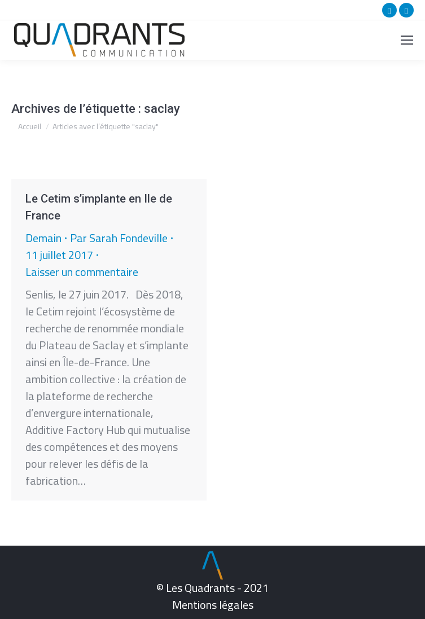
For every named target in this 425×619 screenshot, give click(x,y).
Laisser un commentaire (81, 272)
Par (119, 238)
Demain (43, 237)
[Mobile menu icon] (407, 40)
